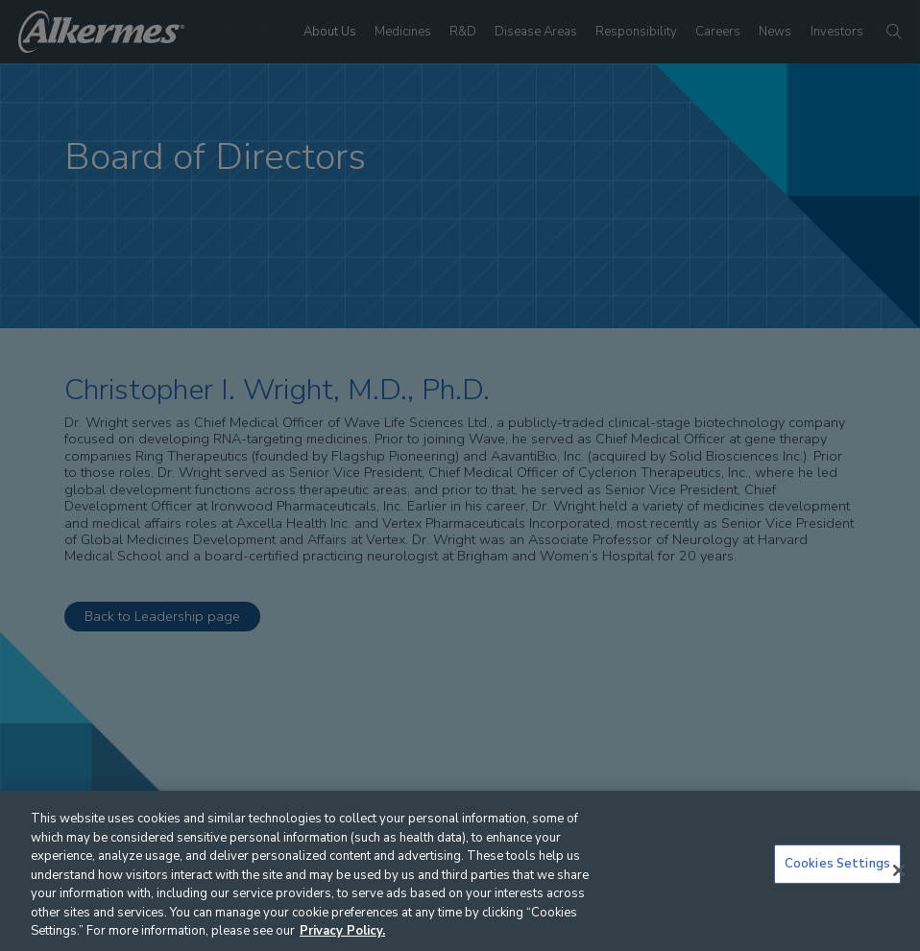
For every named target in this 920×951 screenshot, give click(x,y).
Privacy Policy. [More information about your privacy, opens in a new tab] (342, 930)
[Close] (899, 870)
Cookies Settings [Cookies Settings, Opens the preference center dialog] (837, 863)
